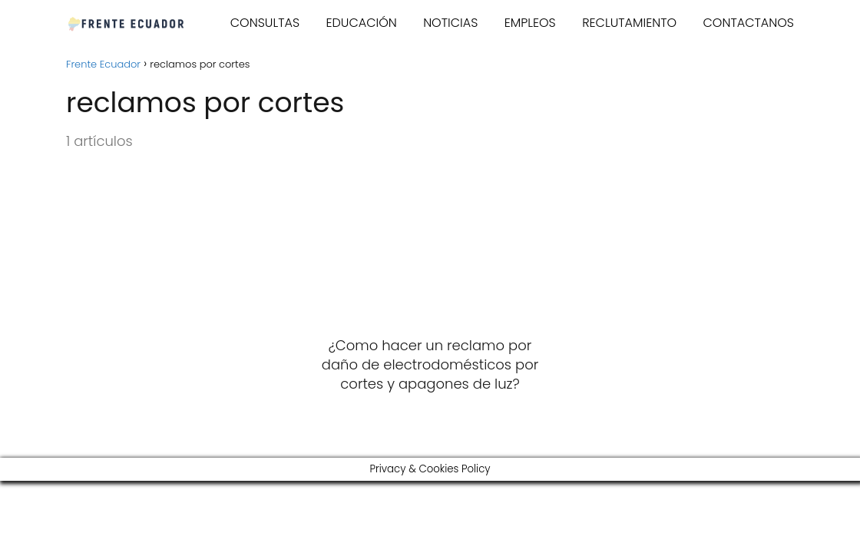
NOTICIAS (450, 22)
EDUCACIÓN (361, 22)
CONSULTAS (264, 22)
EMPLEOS (530, 22)
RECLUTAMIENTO (629, 22)
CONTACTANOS (749, 22)
